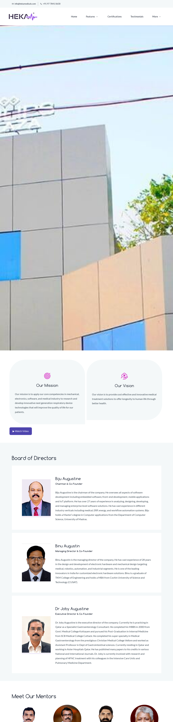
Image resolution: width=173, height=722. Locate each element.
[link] (47, 374)
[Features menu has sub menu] (71, 16)
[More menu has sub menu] (156, 16)
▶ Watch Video (21, 431)
